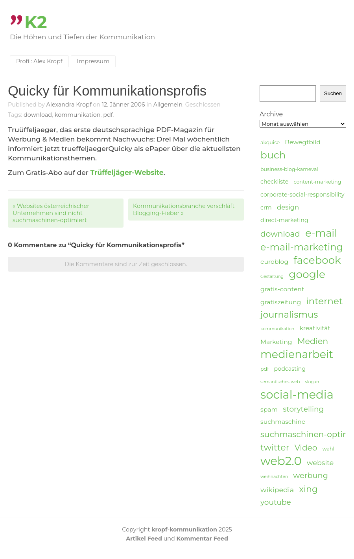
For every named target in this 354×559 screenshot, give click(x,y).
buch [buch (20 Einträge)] (273, 155)
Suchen (333, 93)
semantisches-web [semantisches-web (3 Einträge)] (280, 381)
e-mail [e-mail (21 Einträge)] (321, 233)
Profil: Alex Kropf (39, 61)
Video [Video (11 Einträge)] (306, 447)
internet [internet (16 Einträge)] (324, 301)
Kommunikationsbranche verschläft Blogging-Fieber (183, 209)
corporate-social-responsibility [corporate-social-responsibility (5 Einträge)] (302, 194)
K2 (35, 22)
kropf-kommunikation (184, 529)
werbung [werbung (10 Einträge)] (310, 475)
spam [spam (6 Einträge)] (269, 409)
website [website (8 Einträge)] (320, 462)
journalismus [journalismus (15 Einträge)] (289, 314)
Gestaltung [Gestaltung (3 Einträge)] (272, 276)
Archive (271, 114)
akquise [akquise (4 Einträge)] (270, 142)
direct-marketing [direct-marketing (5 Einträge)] (284, 220)
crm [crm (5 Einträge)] (266, 207)
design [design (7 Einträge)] (288, 207)
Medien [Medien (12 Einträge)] (312, 341)
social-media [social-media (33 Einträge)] (297, 394)
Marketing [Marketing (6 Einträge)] (276, 342)
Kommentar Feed (202, 538)
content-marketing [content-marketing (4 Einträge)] (317, 182)
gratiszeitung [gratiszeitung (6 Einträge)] (280, 302)
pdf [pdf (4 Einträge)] (264, 369)
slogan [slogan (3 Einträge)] (312, 381)
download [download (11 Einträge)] (280, 234)
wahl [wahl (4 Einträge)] (328, 449)
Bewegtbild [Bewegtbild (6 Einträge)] (303, 142)
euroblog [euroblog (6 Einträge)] (274, 261)
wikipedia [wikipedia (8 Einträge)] (277, 489)
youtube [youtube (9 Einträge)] (275, 502)
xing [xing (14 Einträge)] (308, 489)
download (38, 114)
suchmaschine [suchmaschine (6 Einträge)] (282, 421)
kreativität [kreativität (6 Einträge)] (314, 328)
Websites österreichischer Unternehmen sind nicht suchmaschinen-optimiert (51, 213)
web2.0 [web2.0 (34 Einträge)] (281, 461)
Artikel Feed (144, 538)
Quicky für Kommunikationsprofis (107, 90)
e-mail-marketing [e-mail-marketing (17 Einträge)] (301, 247)
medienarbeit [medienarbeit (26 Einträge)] (296, 354)
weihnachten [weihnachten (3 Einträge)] (274, 476)
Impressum (93, 61)
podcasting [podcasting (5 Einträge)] (290, 368)
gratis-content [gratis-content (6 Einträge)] (282, 289)
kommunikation (78, 114)
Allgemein (168, 104)
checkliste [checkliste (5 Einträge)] (274, 181)
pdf (107, 114)
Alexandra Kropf (69, 104)
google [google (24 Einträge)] (307, 274)
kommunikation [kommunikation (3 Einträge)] (277, 328)
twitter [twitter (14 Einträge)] (274, 447)
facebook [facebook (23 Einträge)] (317, 260)
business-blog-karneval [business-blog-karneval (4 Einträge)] (289, 169)
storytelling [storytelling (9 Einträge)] (303, 409)
